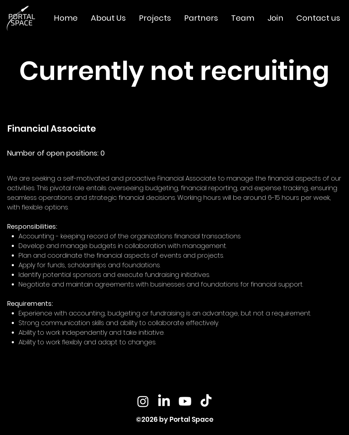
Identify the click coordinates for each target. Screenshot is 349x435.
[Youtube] (185, 401)
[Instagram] (143, 401)
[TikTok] (206, 401)
